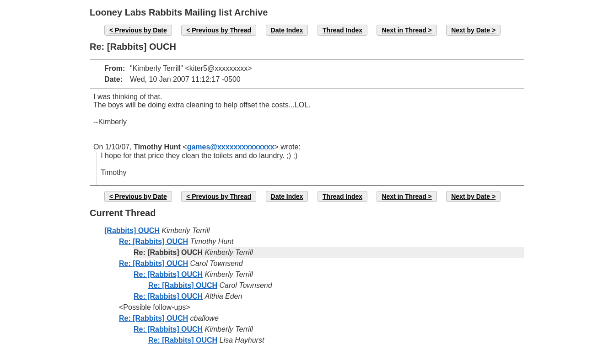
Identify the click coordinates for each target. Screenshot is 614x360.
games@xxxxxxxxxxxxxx (231, 147)
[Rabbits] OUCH (132, 230)
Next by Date (470, 30)
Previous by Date (141, 30)
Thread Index (342, 30)
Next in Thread (404, 30)
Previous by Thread (221, 30)
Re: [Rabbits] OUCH (153, 241)
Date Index (287, 30)
